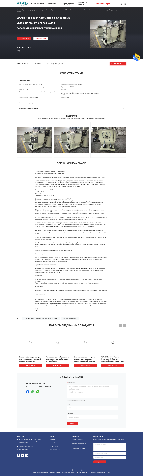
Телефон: (70, 413)
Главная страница (22, 10)
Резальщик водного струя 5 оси (79, 444)
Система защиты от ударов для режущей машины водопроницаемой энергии (84, 359)
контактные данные (55, 449)
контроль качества (54, 446)
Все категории (75, 452)
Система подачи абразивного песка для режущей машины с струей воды (57, 359)
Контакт (72, 423)
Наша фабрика (53, 442)
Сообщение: (71, 383)
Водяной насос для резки (78, 448)
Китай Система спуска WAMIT (41, 472)
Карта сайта (55, 470)
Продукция (32, 10)
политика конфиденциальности (82, 470)
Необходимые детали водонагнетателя (49, 10)
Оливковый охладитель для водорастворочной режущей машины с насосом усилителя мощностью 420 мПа (30, 361)
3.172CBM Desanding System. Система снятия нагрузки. (40, 318)
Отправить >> (99, 462)
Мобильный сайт (66, 470)
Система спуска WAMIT (70, 318)
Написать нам (41, 39)
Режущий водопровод (77, 439)
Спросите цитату (117, 63)
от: (69, 404)
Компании (52, 439)
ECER (108, 472)
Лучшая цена (24, 39)
